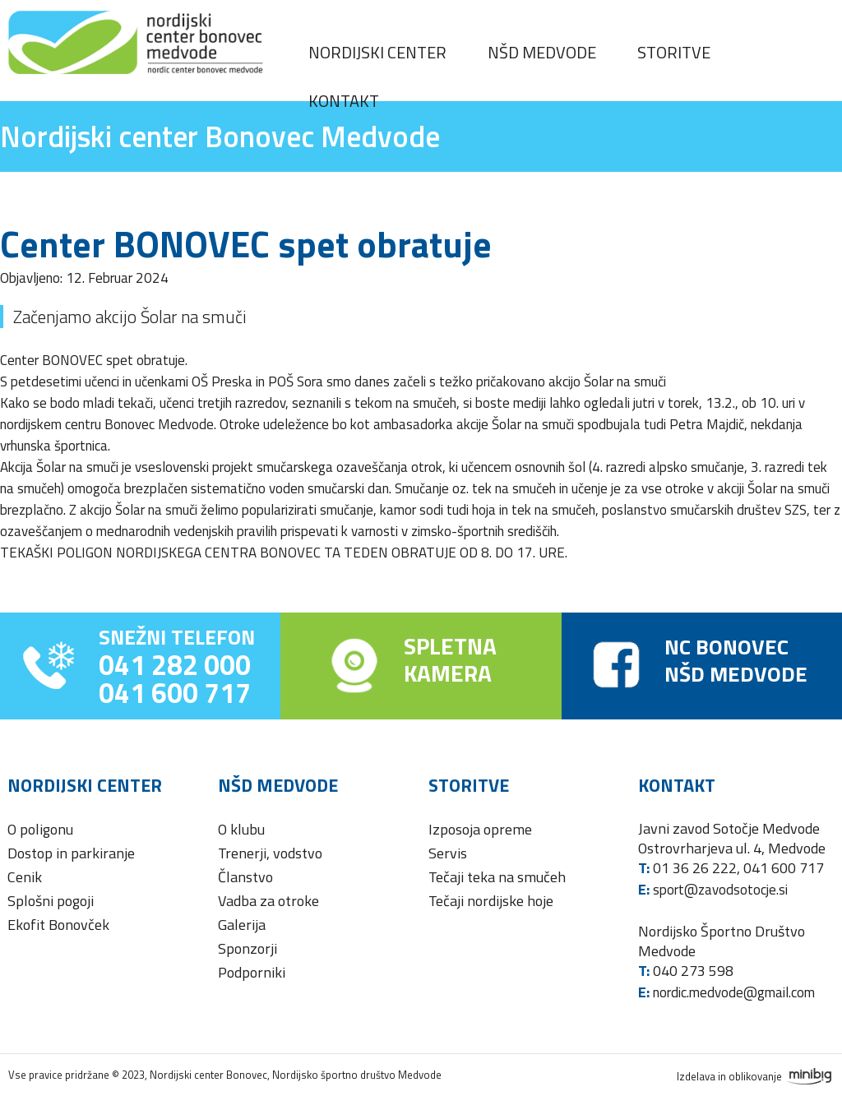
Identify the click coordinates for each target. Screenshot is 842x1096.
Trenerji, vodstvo (270, 853)
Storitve (673, 52)
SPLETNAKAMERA (450, 659)
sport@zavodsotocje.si (720, 889)
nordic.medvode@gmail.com (734, 992)
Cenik (24, 877)
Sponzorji (247, 948)
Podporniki (251, 972)
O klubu (241, 829)
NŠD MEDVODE (735, 674)
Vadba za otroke (268, 901)
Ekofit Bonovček (58, 924)
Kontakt (343, 100)
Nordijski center (377, 52)
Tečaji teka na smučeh (497, 877)
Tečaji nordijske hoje (490, 901)
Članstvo (245, 877)
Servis (447, 853)
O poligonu (40, 829)
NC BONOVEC (726, 647)
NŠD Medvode (542, 52)
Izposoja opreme (480, 829)
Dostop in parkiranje (71, 853)
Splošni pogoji (50, 901)
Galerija (242, 924)
